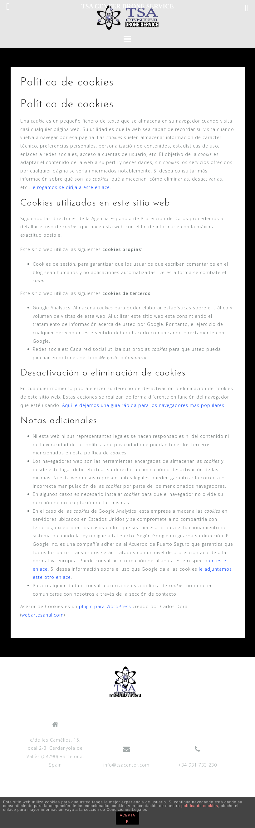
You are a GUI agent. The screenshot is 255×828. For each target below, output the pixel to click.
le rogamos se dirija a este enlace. (71, 187)
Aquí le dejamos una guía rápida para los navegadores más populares (143, 405)
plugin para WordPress (105, 606)
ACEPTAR (127, 818)
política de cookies (199, 806)
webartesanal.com (43, 615)
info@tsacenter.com (126, 765)
